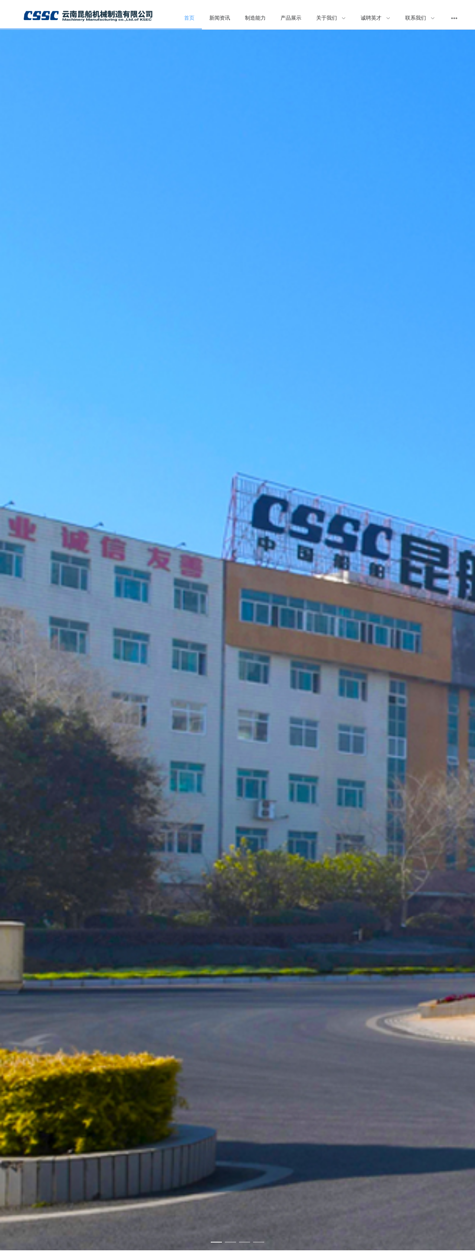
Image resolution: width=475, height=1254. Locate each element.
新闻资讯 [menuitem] (219, 18)
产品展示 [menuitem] (291, 18)
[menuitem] (88, 18)
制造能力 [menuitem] (255, 18)
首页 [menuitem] (189, 18)
